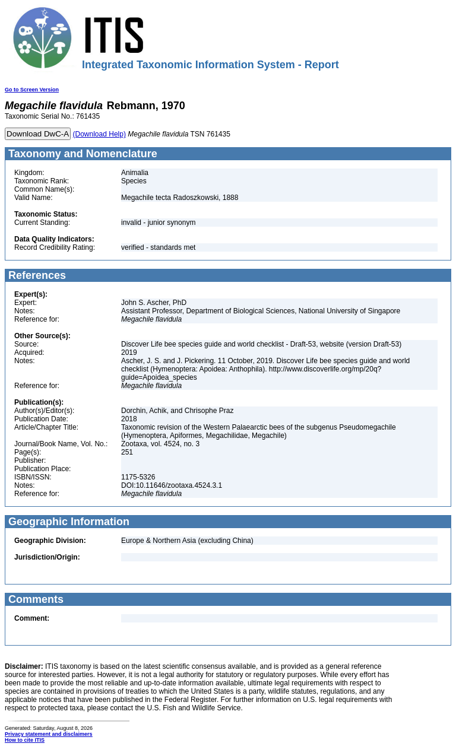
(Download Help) (99, 134)
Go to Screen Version (32, 90)
